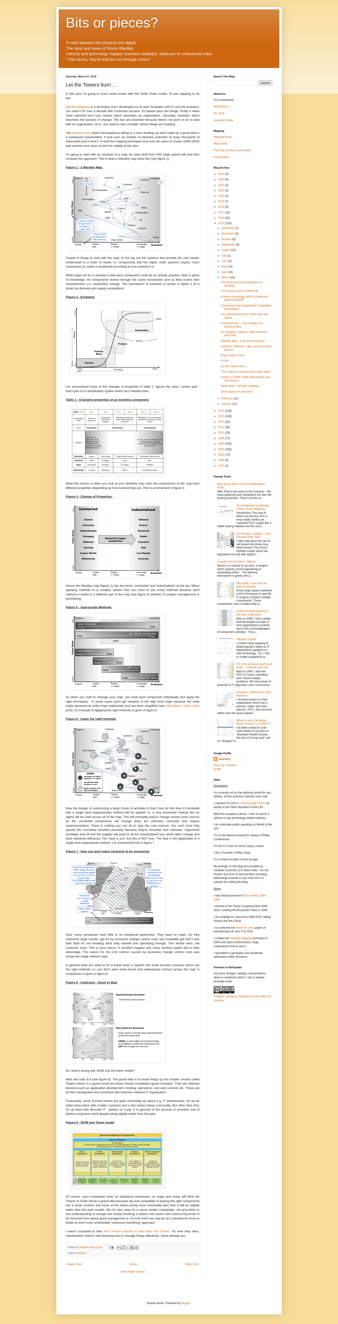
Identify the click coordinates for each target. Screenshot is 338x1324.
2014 (221, 410)
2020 (221, 195)
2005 (221, 460)
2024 (221, 174)
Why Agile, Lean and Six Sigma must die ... (251, 585)
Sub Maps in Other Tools (182, 705)
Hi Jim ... (226, 360)
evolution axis (81, 133)
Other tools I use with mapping (240, 386)
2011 (221, 427)
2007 (221, 449)
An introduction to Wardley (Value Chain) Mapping (252, 507)
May (224, 266)
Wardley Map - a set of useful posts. (243, 341)
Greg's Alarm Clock (233, 355)
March (225, 277)
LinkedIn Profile (223, 120)
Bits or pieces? (112, 22)
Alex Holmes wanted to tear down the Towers (137, 1231)
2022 (221, 185)
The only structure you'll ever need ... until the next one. (254, 665)
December (228, 228)
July (224, 255)
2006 (221, 454)
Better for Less (245, 927)
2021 (221, 190)
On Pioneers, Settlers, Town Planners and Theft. (253, 535)
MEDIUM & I (221, 106)
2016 (221, 217)
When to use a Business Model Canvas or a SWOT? (253, 722)
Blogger (186, 1303)
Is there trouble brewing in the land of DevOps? (252, 612)
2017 (221, 212)
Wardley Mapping (78, 107)
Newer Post (74, 1264)
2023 (221, 179)
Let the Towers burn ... (235, 366)
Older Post (191, 1264)
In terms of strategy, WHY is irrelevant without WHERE (244, 298)
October (226, 239)
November (228, 233)
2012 (221, 422)
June (224, 261)
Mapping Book (223, 137)
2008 (221, 443)
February (227, 398)
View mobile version (132, 1271)
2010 (221, 432)
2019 (221, 201)
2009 (221, 438)
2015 (221, 223)
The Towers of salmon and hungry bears (246, 371)
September (228, 244)
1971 (221, 465)
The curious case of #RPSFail (239, 291)
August (226, 250)
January (226, 403)
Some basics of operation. (237, 391)
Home (133, 1264)
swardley (224, 759)
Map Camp (220, 143)
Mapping (81, 1253)
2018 (221, 206)
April (224, 272)
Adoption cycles (246, 639)
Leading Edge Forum (252, 803)
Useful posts (221, 157)
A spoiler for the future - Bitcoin (236, 561)
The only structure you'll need (232, 150)
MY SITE (219, 113)
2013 (221, 416)
